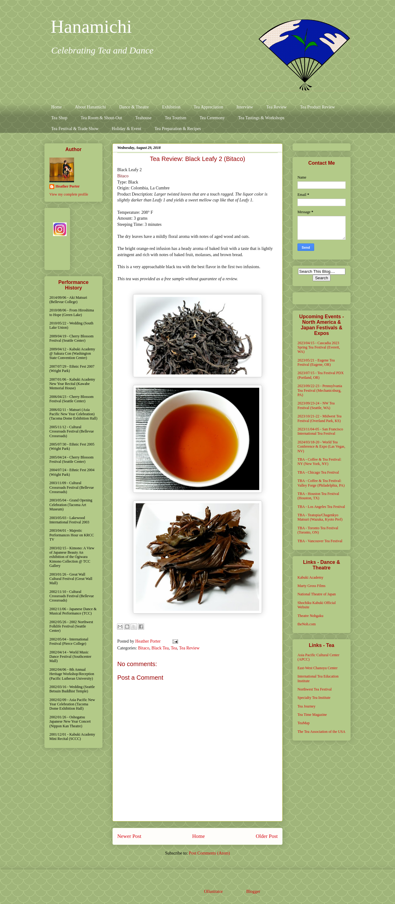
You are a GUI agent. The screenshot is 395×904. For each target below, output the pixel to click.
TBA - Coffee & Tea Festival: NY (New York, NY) (319, 461)
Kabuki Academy (310, 577)
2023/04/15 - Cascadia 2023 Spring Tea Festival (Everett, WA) (318, 347)
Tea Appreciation (208, 107)
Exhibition (171, 107)
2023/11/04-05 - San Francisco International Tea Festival (320, 431)
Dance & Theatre (134, 107)
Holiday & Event (126, 128)
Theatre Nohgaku (310, 616)
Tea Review (276, 107)
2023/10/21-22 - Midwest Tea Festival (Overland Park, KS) (319, 418)
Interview (244, 107)
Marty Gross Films (311, 586)
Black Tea (160, 648)
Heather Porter (148, 641)
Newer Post (129, 836)
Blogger (253, 891)
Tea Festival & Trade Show (74, 128)
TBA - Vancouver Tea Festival (319, 541)
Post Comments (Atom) (209, 853)
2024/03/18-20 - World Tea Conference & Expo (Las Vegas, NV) (321, 446)
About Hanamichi (90, 107)
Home (56, 107)
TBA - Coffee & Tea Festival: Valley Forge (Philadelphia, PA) (321, 483)
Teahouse (143, 118)
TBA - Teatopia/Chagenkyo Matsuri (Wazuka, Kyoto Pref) (320, 517)
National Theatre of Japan (316, 594)
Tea (174, 648)
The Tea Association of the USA (321, 731)
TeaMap (303, 723)
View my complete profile (68, 194)
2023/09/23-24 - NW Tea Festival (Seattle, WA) (316, 405)
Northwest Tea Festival (314, 689)
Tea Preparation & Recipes (178, 128)
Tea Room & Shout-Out (101, 118)
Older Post (267, 836)
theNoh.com (306, 624)
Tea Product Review (317, 107)
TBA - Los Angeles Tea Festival (321, 507)
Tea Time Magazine (312, 714)
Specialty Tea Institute (314, 697)
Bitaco (123, 176)
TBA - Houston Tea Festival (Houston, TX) (318, 496)
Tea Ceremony (212, 118)
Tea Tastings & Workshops (261, 118)
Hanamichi (91, 26)
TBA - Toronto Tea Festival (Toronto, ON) (317, 530)
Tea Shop (59, 118)
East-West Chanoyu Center (317, 668)
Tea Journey (306, 706)
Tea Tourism (175, 118)
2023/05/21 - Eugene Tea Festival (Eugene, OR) (316, 362)
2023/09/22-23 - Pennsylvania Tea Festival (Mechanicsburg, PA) (319, 390)
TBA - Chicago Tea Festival (318, 472)
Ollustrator (213, 891)
